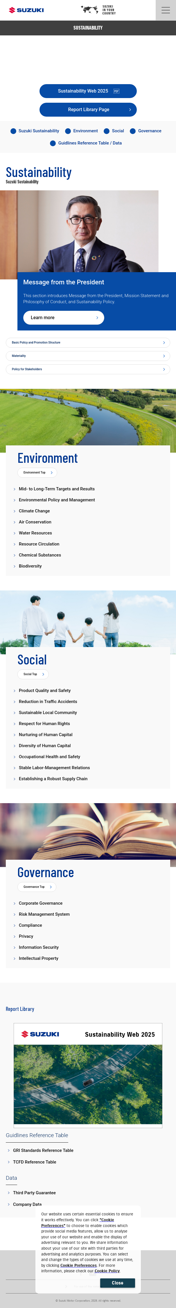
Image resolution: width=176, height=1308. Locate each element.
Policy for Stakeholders (27, 369)
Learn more (42, 317)
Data (11, 1178)
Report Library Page (88, 109)
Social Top (30, 674)
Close (117, 1283)
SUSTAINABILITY (88, 28)
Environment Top (34, 472)
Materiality (19, 355)
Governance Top (34, 886)
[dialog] (88, 1249)
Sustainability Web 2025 (88, 91)
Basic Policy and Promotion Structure (36, 342)
